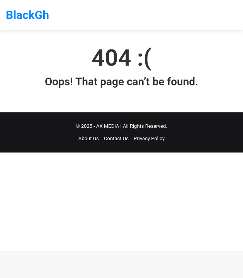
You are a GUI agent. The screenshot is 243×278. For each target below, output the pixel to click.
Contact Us (116, 138)
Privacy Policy (149, 138)
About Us (88, 138)
